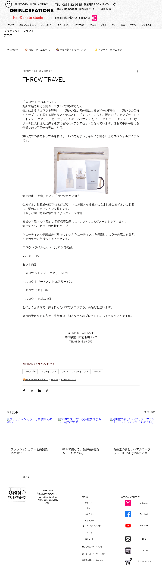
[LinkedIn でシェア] (39, 390)
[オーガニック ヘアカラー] (92, 526)
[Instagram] (94, 18)
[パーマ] (89, 532)
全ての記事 (13, 50)
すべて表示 (149, 412)
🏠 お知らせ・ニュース (37, 50)
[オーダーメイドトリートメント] (94, 554)
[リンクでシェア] (47, 390)
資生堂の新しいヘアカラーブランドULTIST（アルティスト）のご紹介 (131, 451)
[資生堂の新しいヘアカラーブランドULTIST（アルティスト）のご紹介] (132, 431)
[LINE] (144, 539)
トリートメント (48, 371)
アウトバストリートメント (75, 371)
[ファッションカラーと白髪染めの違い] (29, 431)
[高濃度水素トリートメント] (92, 560)
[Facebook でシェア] (23, 390)
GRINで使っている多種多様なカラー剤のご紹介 (81, 451)
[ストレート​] (89, 539)
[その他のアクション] (138, 71)
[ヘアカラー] (89, 514)
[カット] (89, 508)
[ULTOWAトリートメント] (92, 547)
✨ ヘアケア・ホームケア (108, 50)
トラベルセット (68, 379)
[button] (133, 24)
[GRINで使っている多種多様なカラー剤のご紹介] (81, 431)
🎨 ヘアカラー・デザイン (35, 379)
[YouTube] (144, 525)
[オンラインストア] (144, 561)
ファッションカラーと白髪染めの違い (29, 451)
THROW (97, 371)
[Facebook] (128, 514)
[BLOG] (145, 550)
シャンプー (30, 371)
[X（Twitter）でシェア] (31, 390)
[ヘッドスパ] (89, 520)
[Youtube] (128, 525)
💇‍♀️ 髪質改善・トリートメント (72, 50)
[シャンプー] (89, 503)
